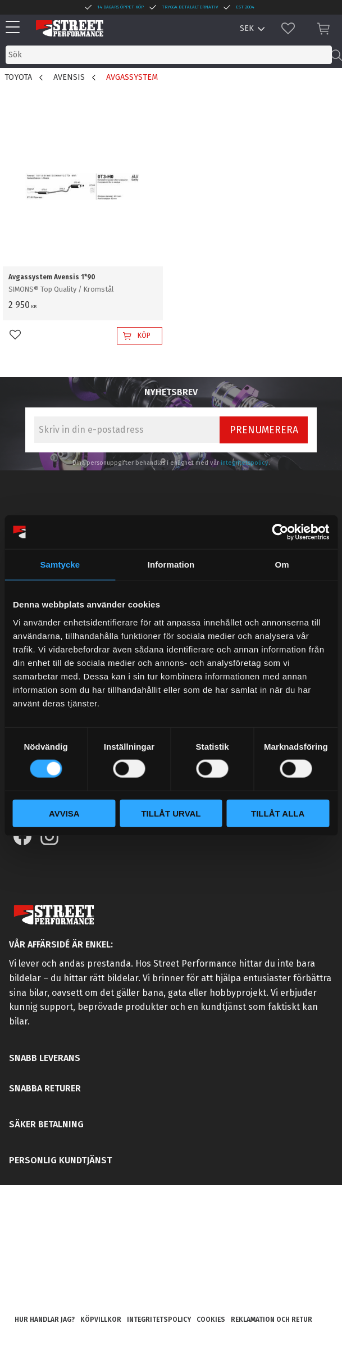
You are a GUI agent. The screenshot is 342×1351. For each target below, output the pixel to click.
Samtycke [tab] (60, 564)
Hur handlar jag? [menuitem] (45, 1319)
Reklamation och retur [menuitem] (271, 1319)
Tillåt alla (277, 813)
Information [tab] (171, 564)
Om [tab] (282, 564)
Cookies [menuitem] (211, 1319)
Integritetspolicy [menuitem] (159, 1319)
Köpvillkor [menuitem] (100, 1319)
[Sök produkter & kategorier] (169, 55)
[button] (15, 28)
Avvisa (64, 813)
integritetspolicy (244, 462)
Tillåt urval (170, 813)
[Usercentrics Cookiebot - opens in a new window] (280, 532)
